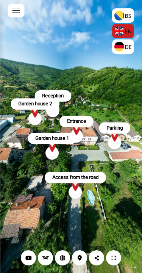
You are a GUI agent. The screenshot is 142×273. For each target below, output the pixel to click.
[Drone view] (45, 257)
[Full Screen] (113, 257)
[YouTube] (28, 257)
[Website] (62, 257)
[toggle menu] (16, 10)
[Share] (96, 257)
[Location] (79, 257)
